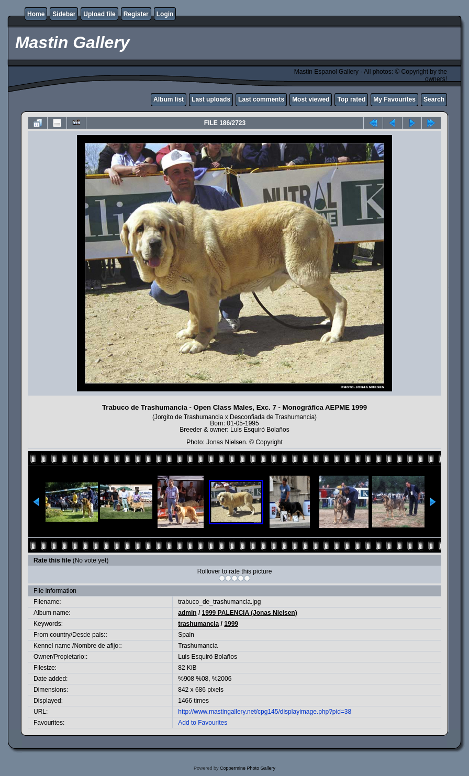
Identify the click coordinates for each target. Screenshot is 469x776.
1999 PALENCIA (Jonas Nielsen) (249, 612)
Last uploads (211, 99)
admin (187, 612)
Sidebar (63, 14)
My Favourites (394, 99)
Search (433, 99)
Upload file (99, 14)
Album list (168, 99)
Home (35, 14)
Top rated (351, 99)
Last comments (261, 99)
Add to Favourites (202, 722)
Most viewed (310, 99)
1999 (231, 623)
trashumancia (198, 623)
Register (136, 14)
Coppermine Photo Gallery (247, 768)
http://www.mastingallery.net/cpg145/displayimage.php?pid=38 (264, 711)
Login (165, 14)
